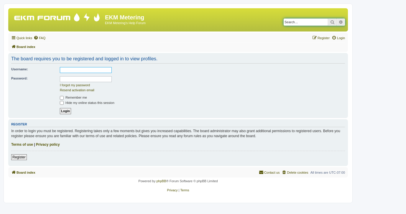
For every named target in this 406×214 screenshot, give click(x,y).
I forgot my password (75, 85)
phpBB (161, 181)
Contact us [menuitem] (269, 172)
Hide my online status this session (87, 102)
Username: (19, 69)
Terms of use (22, 144)
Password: (19, 78)
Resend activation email (77, 90)
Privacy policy (48, 144)
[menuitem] (39, 38)
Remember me (73, 97)
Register (19, 157)
